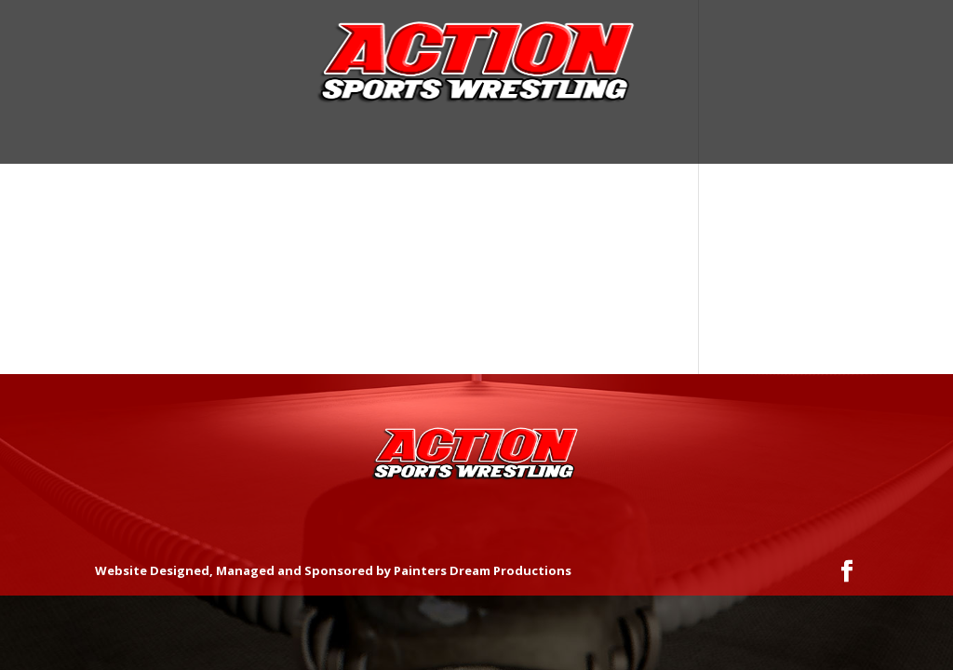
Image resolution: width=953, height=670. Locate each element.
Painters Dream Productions (482, 570)
